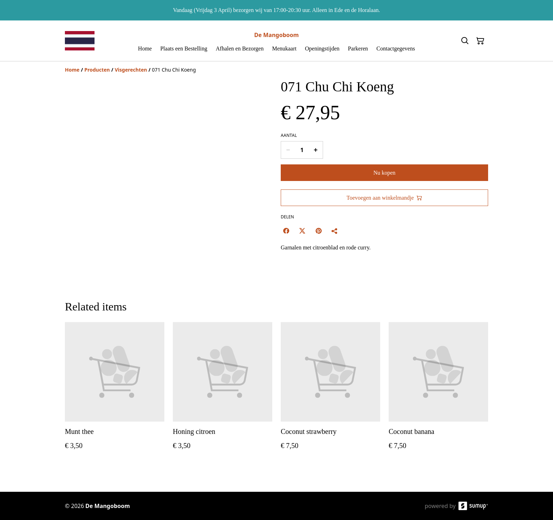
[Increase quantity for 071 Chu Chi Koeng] (316, 150)
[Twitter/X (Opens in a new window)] (302, 230)
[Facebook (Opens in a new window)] (286, 230)
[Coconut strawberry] (330, 393)
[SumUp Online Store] (473, 506)
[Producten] (97, 69)
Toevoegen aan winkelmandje (385, 198)
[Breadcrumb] (276, 69)
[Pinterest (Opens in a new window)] (318, 230)
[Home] (72, 69)
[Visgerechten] (131, 69)
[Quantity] (302, 150)
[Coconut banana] (438, 393)
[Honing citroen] (222, 393)
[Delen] (334, 230)
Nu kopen (384, 173)
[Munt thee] (114, 393)
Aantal (289, 135)
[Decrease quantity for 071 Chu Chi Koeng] (288, 150)
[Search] (465, 41)
